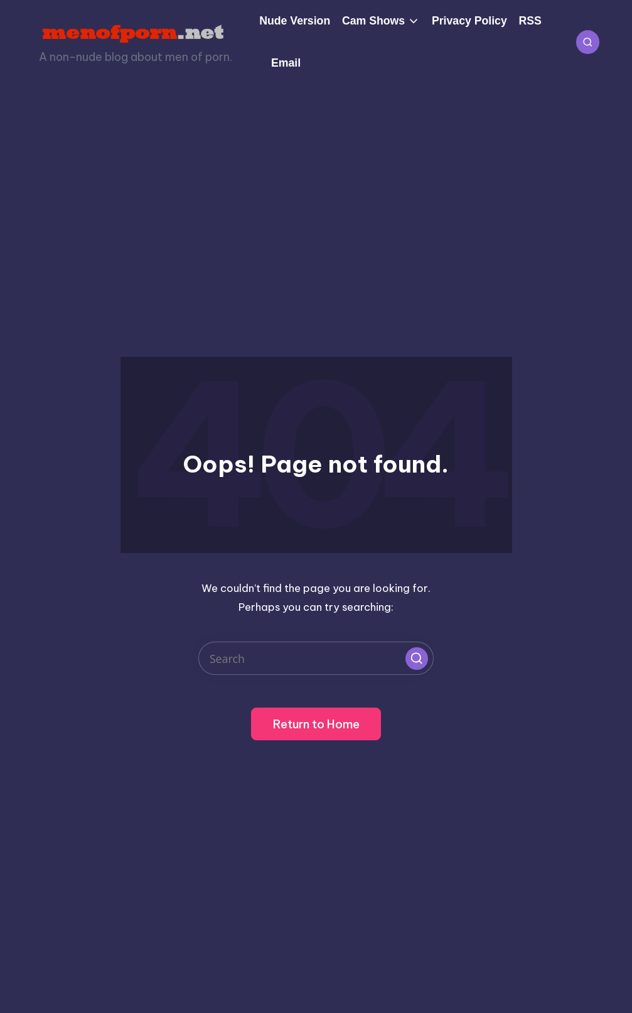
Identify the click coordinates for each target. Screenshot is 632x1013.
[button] (416, 658)
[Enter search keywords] (315, 658)
